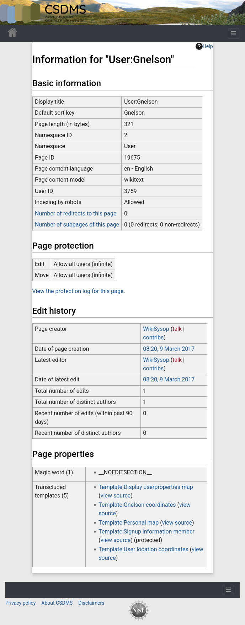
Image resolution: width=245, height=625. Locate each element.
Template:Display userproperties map (145, 487)
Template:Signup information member (146, 531)
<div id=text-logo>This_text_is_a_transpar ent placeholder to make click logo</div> (11, 12)
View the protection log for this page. (78, 291)
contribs (153, 337)
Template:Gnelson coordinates (137, 504)
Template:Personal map (128, 522)
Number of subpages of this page (77, 224)
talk (177, 328)
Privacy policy (20, 603)
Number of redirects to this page (76, 213)
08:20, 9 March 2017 (169, 348)
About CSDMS (57, 603)
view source (116, 495)
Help (204, 46)
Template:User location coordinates (143, 549)
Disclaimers (91, 603)
